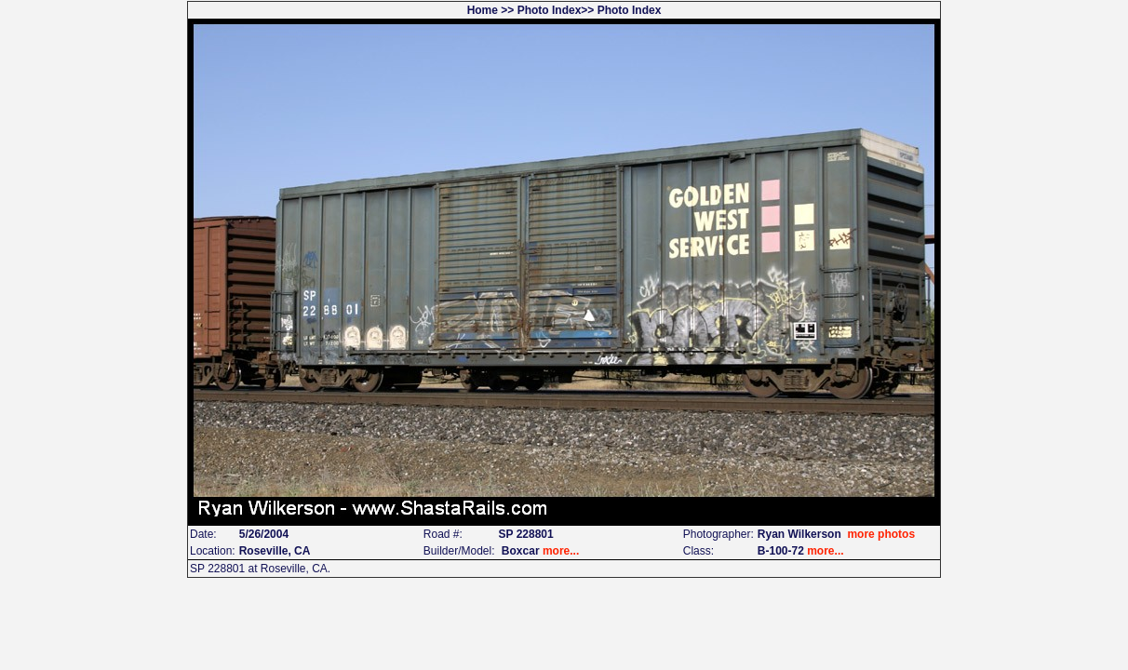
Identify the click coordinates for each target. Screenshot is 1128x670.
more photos (881, 534)
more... (561, 550)
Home (482, 10)
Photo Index (549, 10)
